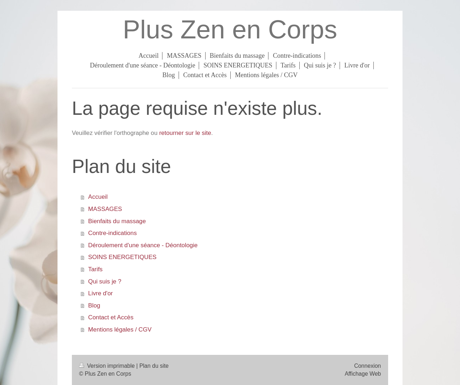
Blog (94, 305)
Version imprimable (107, 366)
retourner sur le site (185, 133)
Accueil (97, 196)
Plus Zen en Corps (230, 29)
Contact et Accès (110, 317)
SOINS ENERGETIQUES (122, 257)
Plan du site (154, 366)
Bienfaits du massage (117, 221)
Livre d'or (100, 293)
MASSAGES (105, 209)
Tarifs (95, 269)
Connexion (367, 366)
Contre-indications (112, 233)
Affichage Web (363, 374)
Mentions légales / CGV (119, 329)
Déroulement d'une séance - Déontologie (143, 245)
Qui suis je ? (104, 281)
